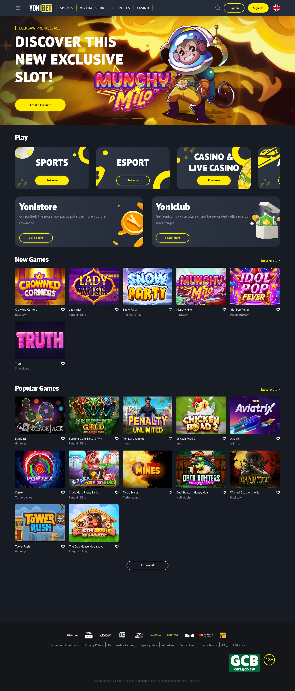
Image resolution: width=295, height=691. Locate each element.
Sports (66, 8)
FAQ (225, 645)
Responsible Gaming (121, 645)
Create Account (40, 105)
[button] (115, 118)
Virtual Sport (93, 8)
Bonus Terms (208, 645)
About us (168, 645)
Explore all (268, 260)
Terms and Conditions (65, 645)
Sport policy (149, 645)
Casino (143, 8)
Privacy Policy (94, 645)
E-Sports (121, 8)
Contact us (187, 645)
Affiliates (239, 645)
